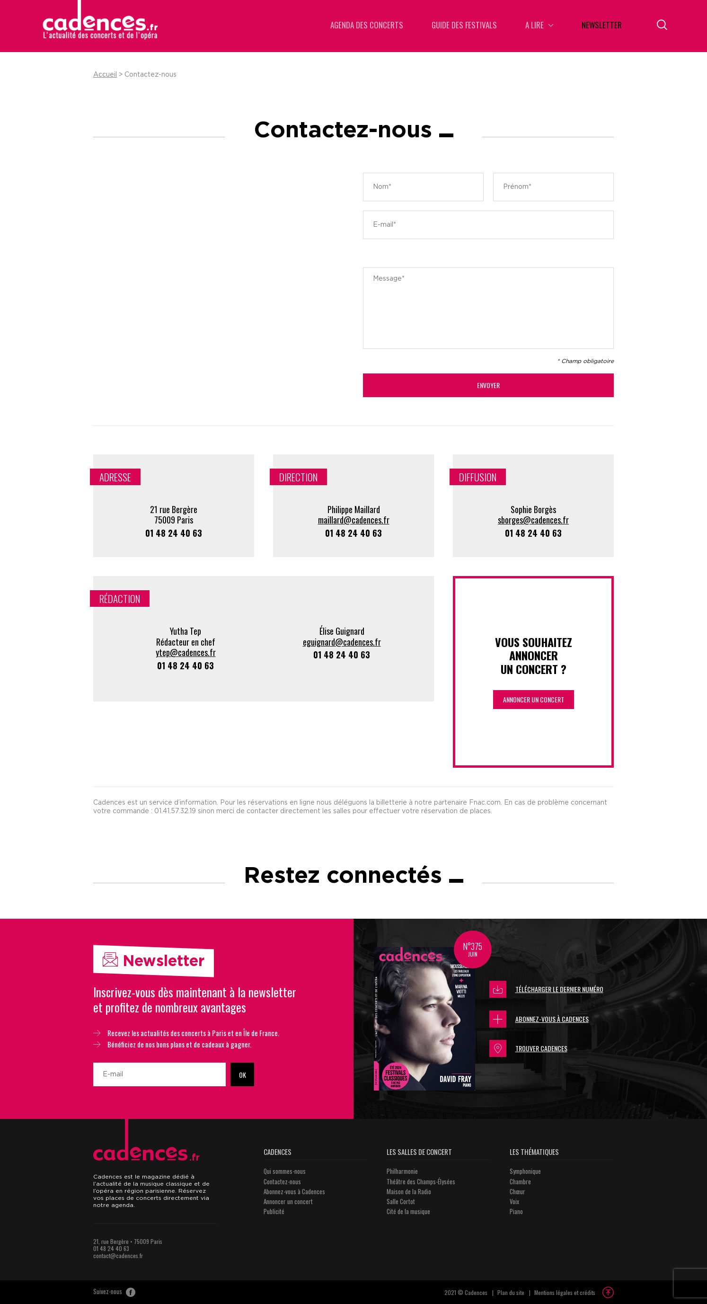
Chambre (520, 1181)
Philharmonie (402, 1171)
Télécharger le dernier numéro (546, 989)
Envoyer (488, 385)
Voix (514, 1201)
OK (242, 1075)
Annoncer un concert (533, 699)
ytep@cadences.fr (186, 652)
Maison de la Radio (409, 1191)
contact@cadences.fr (118, 1255)
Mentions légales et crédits (564, 1292)
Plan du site (510, 1292)
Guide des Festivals (464, 26)
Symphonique (525, 1171)
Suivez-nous (114, 1292)
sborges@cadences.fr (533, 520)
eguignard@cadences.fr (342, 642)
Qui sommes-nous (285, 1171)
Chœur (517, 1191)
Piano (516, 1211)
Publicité (274, 1211)
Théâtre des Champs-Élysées (421, 1181)
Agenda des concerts (366, 26)
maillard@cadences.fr (353, 520)
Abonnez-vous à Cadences (539, 1019)
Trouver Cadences (528, 1048)
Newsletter (602, 26)
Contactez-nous (282, 1181)
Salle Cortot (401, 1201)
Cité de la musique (408, 1211)
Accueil (105, 74)
